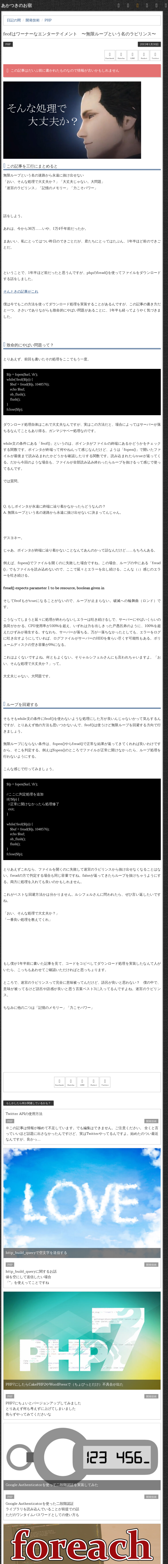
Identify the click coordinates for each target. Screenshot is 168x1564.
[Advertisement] (82, 1047)
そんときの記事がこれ (20, 292)
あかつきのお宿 (16, 5)
